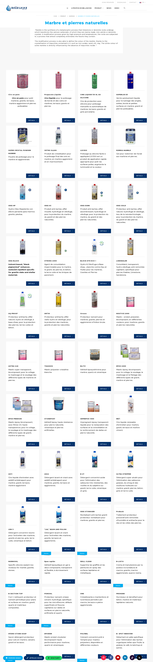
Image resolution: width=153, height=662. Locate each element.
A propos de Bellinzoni (81, 8)
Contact (132, 2)
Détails (32, 139)
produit (99, 8)
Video (116, 8)
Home (55, 16)
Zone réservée (108, 2)
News (109, 8)
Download (121, 2)
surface (72, 16)
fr (142, 2)
